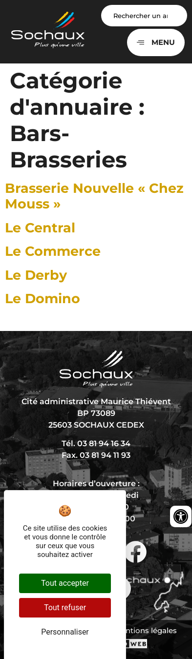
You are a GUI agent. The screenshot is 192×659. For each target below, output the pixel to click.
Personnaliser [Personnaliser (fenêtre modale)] (65, 632)
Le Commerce (53, 251)
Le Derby (36, 275)
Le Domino (42, 298)
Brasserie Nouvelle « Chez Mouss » (94, 196)
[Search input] (144, 15)
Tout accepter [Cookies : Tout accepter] (65, 583)
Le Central (40, 228)
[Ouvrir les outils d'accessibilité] (181, 516)
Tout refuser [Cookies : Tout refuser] (65, 607)
